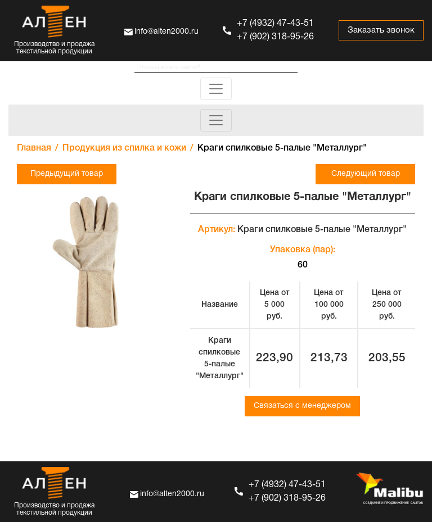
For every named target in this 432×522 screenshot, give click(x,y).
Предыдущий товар (66, 174)
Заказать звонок (381, 30)
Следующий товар (365, 174)
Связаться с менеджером (302, 406)
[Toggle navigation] (216, 89)
